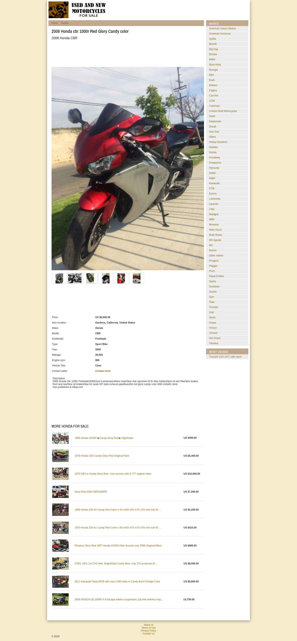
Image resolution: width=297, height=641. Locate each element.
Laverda (213, 204)
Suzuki (213, 291)
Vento (212, 317)
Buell (212, 80)
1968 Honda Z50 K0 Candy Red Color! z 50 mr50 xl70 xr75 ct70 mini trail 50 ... (118, 509)
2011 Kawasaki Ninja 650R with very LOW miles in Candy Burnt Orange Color (117, 581)
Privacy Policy (148, 630)
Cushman (214, 105)
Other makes (216, 255)
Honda (64, 23)
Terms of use (148, 627)
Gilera (212, 136)
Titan (211, 302)
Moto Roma (215, 234)
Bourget (213, 69)
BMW (212, 59)
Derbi (212, 116)
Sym (211, 296)
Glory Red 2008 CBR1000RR (91, 491)
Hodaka (213, 147)
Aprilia (212, 38)
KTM (211, 188)
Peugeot (213, 260)
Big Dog (213, 49)
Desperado (215, 121)
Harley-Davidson (218, 142)
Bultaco (213, 85)
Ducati (212, 126)
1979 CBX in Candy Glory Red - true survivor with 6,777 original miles (113, 473)
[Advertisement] (127, 53)
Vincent (213, 333)
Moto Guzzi (215, 229)
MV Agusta (215, 240)
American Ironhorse (220, 33)
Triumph (213, 307)
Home (55, 23)
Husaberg (214, 157)
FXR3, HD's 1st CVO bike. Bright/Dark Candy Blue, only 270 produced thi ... (116, 563)
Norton (213, 250)
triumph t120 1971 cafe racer (225, 356)
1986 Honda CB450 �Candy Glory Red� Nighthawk (104, 438)
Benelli (213, 44)
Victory (213, 327)
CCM (212, 100)
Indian (212, 173)
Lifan (211, 209)
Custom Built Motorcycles (223, 111)
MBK (211, 219)
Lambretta (214, 198)
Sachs (212, 281)
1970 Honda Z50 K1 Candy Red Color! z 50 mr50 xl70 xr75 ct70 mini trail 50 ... (118, 527)
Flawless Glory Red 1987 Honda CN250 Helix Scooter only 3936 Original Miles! (118, 545)
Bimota (213, 54)
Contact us (148, 633)
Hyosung (214, 167)
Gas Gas (214, 131)
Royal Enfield (216, 276)
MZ (211, 245)
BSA (211, 74)
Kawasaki (214, 183)
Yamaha (213, 343)
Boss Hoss (215, 64)
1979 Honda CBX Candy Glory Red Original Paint (102, 455)
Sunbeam (214, 286)
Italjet (212, 178)
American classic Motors (222, 28)
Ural (211, 312)
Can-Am (213, 95)
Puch (212, 271)
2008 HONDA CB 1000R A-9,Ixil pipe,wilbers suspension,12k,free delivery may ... (119, 599)
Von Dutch (214, 338)
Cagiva (213, 90)
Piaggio (213, 265)
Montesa (214, 224)
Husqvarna (215, 162)
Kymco (213, 193)
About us (148, 624)
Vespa (212, 322)
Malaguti (213, 214)
